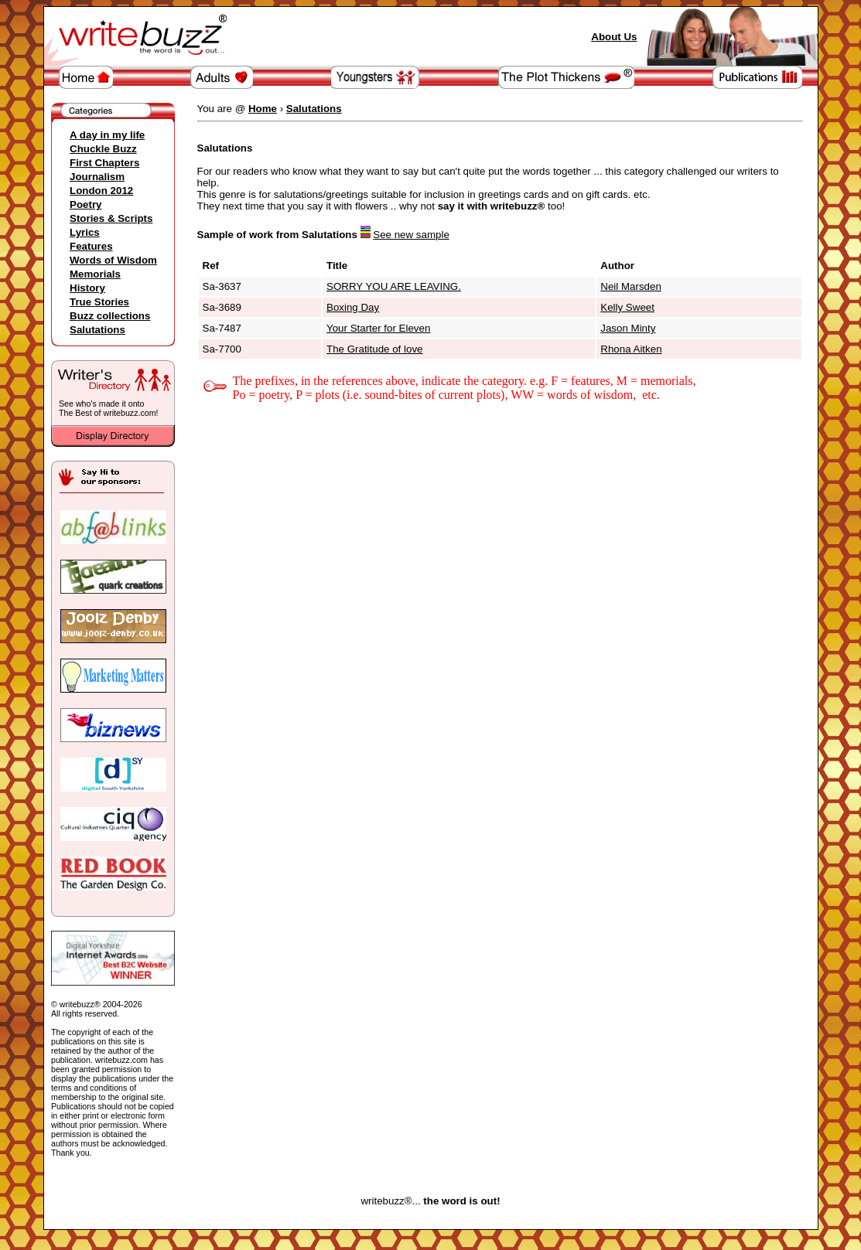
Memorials (95, 274)
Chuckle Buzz (103, 149)
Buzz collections (110, 316)
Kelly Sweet (627, 307)
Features (91, 246)
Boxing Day (352, 307)
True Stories (99, 302)
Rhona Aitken (630, 349)
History (87, 288)
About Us (614, 37)
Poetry (85, 204)
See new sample (411, 234)
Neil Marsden (630, 286)
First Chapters (104, 163)
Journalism (97, 176)
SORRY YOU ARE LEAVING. (393, 286)
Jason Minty (627, 328)
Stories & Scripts (111, 218)
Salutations (97, 329)
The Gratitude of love (374, 349)
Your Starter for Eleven (378, 328)
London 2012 (101, 190)
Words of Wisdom (113, 260)
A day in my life (107, 135)
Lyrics (85, 232)
